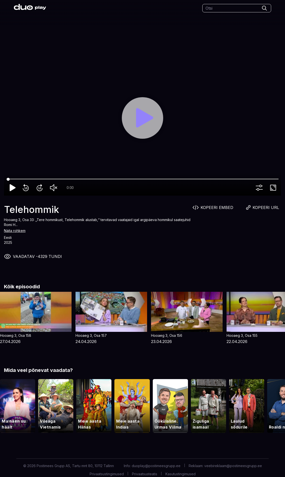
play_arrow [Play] (13, 188)
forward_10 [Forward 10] (41, 188)
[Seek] (142, 179)
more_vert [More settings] (260, 188)
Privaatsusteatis (144, 474)
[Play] (142, 118)
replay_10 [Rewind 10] (27, 188)
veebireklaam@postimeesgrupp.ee (233, 466)
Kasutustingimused (180, 474)
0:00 (70, 187)
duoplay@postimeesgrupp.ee (156, 466)
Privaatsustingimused (107, 474)
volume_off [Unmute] (54, 188)
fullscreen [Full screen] (274, 188)
